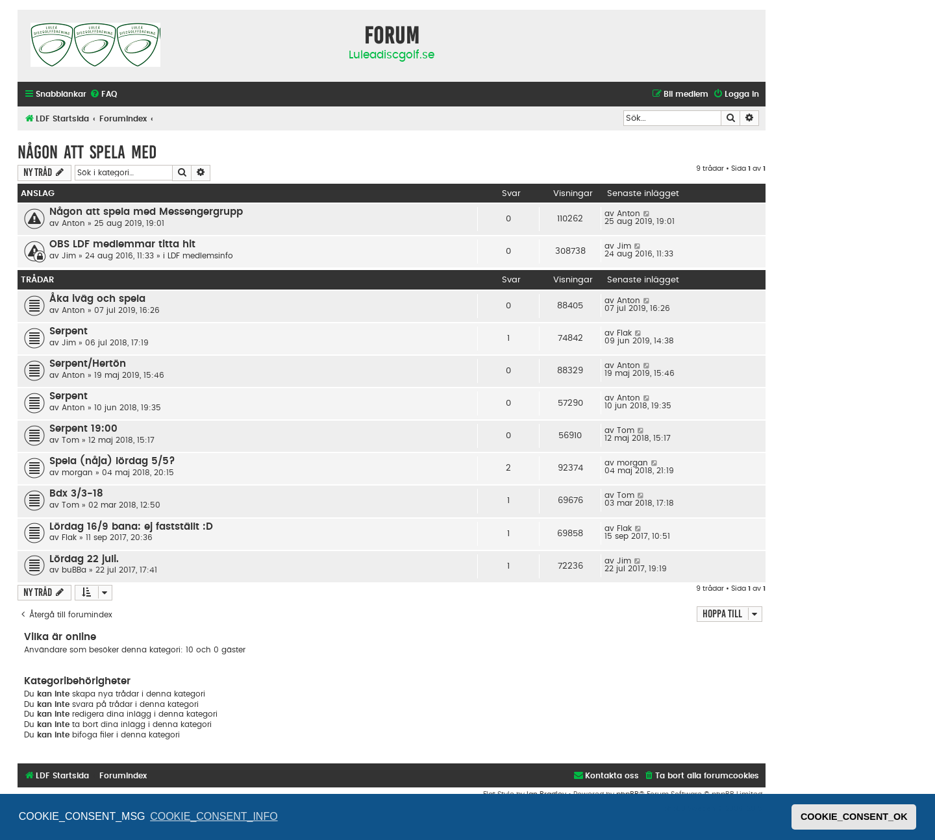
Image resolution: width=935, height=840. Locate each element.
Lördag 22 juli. (84, 559)
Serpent (68, 331)
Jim (69, 256)
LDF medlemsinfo (200, 256)
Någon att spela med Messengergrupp (146, 212)
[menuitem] (103, 94)
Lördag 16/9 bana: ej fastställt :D (131, 527)
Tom (70, 440)
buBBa (74, 570)
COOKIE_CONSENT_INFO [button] (213, 816)
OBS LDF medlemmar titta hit (122, 244)
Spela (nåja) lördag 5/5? (112, 461)
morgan (77, 472)
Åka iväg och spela (97, 299)
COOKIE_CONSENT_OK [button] (854, 816)
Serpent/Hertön (87, 364)
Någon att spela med (87, 152)
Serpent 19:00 (83, 429)
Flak (624, 333)
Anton (73, 223)
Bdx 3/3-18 (76, 494)
